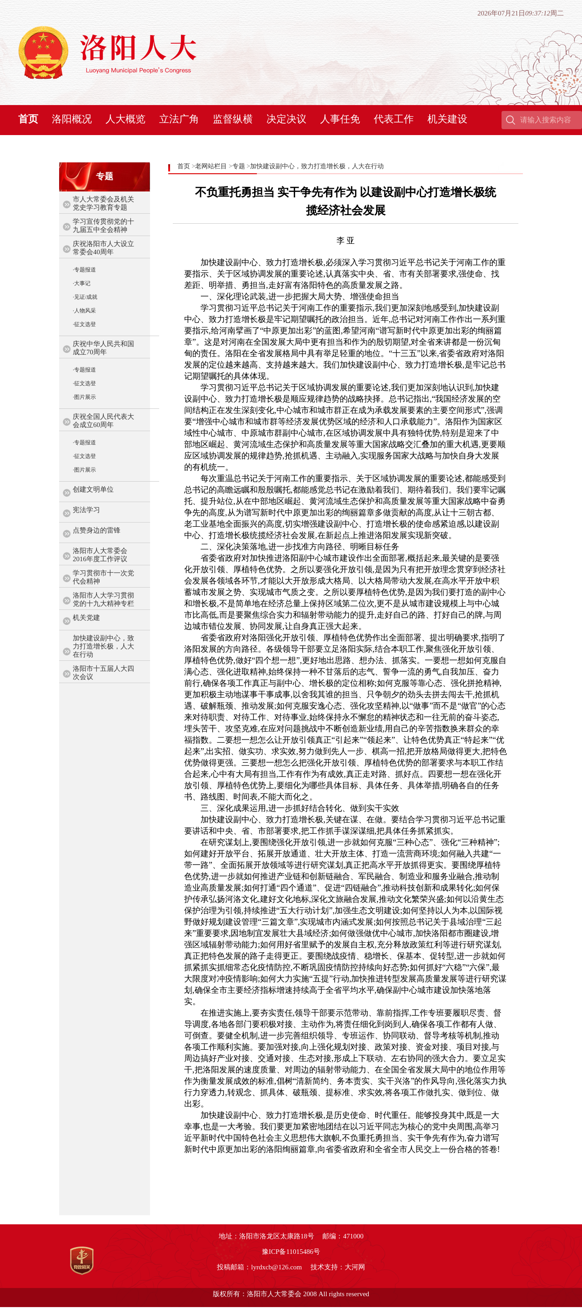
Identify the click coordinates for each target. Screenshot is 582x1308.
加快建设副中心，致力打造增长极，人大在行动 (103, 646)
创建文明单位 (93, 489)
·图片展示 (84, 397)
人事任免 (340, 119)
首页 (28, 119)
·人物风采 (84, 310)
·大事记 (81, 283)
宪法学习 (86, 509)
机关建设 (447, 119)
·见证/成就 (85, 297)
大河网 (355, 1267)
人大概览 (125, 119)
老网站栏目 (211, 166)
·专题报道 (84, 270)
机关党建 (86, 617)
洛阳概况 (72, 119)
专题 (238, 166)
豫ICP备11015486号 (291, 1251)
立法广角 (179, 119)
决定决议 (286, 119)
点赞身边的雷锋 (96, 530)
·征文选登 (84, 324)
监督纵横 (233, 119)
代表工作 (394, 119)
